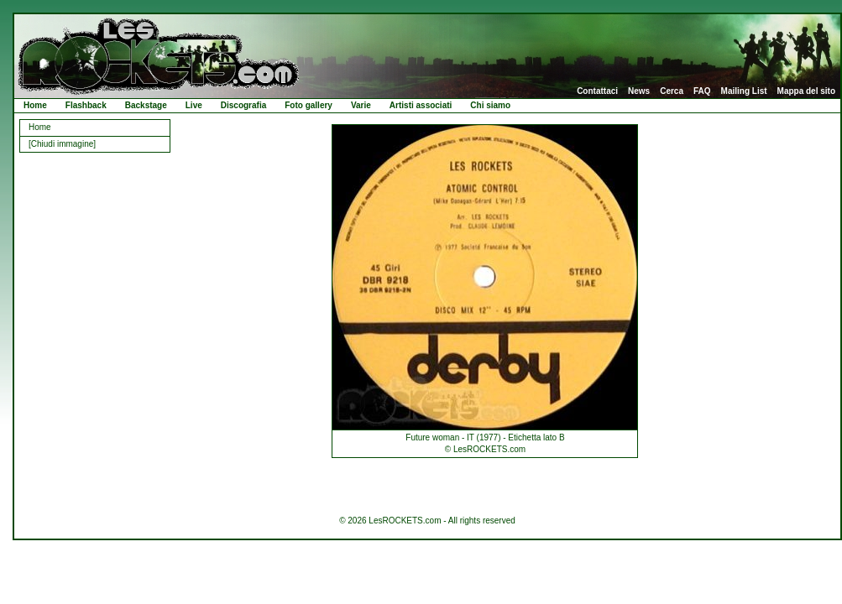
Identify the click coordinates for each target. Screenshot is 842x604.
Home (35, 105)
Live (194, 105)
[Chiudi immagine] (62, 143)
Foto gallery (308, 105)
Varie (361, 105)
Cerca (671, 91)
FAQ (702, 91)
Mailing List (744, 91)
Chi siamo (490, 105)
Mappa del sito (806, 91)
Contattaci (597, 91)
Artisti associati (421, 105)
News (639, 91)
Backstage (146, 105)
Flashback (86, 105)
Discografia (243, 105)
